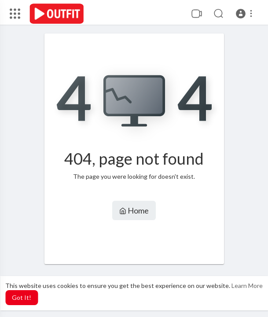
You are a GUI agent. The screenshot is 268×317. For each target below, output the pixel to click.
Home (134, 210)
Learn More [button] (247, 285)
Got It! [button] (21, 297)
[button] (245, 13)
